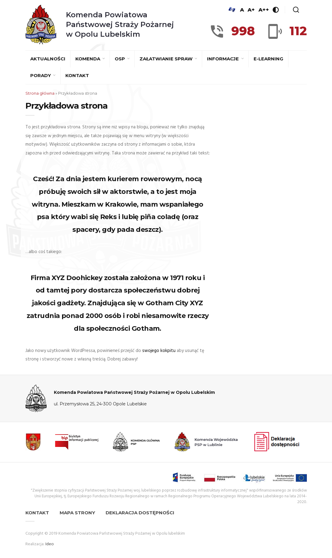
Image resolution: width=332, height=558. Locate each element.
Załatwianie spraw (167, 59)
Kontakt (77, 75)
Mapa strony (77, 513)
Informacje (223, 59)
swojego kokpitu (159, 350)
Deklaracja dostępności (140, 513)
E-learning (268, 59)
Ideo (49, 544)
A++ (263, 10)
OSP (120, 59)
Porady (41, 75)
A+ (251, 10)
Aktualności (47, 59)
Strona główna (39, 93)
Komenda (88, 59)
